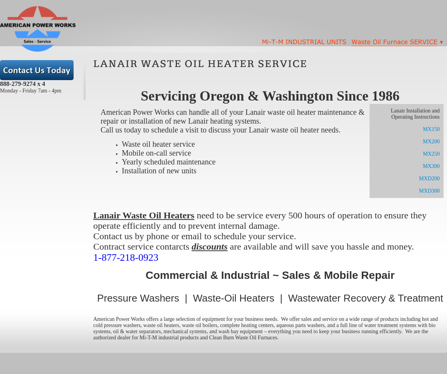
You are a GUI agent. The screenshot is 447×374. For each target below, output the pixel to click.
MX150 (431, 129)
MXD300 (429, 191)
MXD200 (429, 178)
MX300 (431, 166)
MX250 (431, 154)
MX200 (431, 141)
